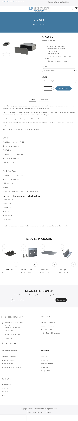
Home (35, 24)
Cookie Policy (45, 367)
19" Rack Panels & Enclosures (50, 333)
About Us (44, 356)
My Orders (5, 392)
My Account (5, 388)
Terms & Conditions (47, 364)
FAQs (3, 395)
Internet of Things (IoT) (48, 326)
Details (32, 100)
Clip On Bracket (7, 269)
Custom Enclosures (9, 351)
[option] (6, 44)
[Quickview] (4, 246)
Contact (48, 412)
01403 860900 (6, 1)
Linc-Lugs (6, 211)
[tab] (32, 100)
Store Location (6, 385)
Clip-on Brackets (8, 199)
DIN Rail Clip (7, 203)
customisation (50, 226)
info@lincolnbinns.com (17, 1)
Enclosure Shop (47, 317)
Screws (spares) (8, 215)
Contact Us (44, 360)
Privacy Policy (45, 371)
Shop (29, 412)
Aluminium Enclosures (48, 322)
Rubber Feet (7, 219)
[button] (4, 250)
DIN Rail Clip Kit (26, 269)
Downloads (44, 100)
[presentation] (13, 418)
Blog (42, 412)
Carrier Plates (7, 207)
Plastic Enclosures (46, 329)
